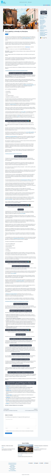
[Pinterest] (46, 5)
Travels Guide (12, 467)
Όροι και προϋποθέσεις (12, 470)
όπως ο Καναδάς (22, 213)
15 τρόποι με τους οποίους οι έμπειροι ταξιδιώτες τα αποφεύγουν (43, 27)
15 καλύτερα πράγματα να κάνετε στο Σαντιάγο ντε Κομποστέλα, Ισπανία (16, 70)
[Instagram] (47, 5)
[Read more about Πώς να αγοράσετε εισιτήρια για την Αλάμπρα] (25, 448)
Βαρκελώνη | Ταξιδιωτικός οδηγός (7, 445)
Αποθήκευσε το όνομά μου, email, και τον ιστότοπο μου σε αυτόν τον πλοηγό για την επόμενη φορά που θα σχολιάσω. (19, 430)
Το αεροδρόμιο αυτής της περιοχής (18, 238)
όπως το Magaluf (13, 273)
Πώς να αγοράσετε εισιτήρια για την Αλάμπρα (25, 453)
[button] (25, 5)
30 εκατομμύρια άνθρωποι (26, 37)
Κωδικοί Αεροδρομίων (12, 468)
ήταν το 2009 (23, 111)
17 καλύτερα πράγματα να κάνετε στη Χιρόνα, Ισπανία (13, 153)
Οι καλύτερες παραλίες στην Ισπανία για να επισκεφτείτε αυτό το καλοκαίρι (16, 301)
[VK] (44, 5)
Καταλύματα (12, 464)
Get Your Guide (9, 394)
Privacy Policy (12, 469)
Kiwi (7, 387)
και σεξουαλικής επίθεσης (20, 280)
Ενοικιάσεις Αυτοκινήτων (12, 463)
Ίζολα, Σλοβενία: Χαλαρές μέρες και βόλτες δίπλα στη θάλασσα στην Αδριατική (43, 22)
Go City (8, 399)
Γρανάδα (21, 454)
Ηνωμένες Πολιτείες (13, 104)
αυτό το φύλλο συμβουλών (30, 132)
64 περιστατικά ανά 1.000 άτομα (26, 179)
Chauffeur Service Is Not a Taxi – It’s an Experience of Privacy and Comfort (43, 17)
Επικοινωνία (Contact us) (12, 462)
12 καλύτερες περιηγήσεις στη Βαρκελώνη (41, 445)
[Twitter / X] (49, 5)
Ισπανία (6, 34)
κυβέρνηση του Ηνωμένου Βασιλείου (11, 136)
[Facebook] (43, 5)
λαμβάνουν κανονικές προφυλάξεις (28, 84)
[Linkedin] (48, 5)
